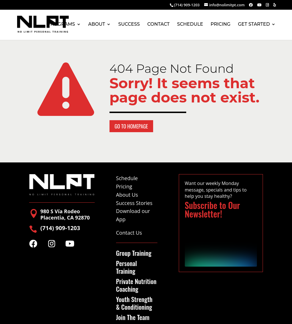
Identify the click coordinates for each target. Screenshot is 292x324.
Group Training (133, 252)
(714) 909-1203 (187, 4)
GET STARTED (254, 24)
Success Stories (134, 203)
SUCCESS (129, 24)
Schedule (127, 178)
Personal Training (126, 267)
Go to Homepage (131, 126)
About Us (127, 194)
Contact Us (129, 232)
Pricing (124, 186)
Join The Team (132, 317)
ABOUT (96, 24)
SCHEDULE (190, 24)
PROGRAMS (61, 24)
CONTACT (158, 24)
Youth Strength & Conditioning (134, 303)
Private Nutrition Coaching (136, 285)
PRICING (220, 24)
